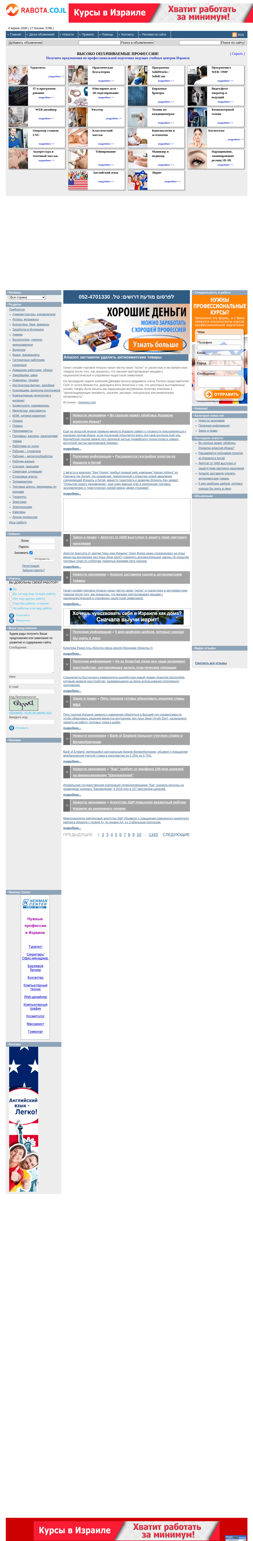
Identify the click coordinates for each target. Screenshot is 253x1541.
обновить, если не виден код (30, 712)
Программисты (23, 431)
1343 (153, 834)
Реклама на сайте (154, 34)
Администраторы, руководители (34, 314)
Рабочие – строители (27, 451)
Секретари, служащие (27, 471)
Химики (18, 334)
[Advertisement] (126, 515)
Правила (88, 34)
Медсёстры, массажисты (29, 410)
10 (139, 834)
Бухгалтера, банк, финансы (31, 324)
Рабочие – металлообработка (33, 456)
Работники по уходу (26, 446)
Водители (19, 350)
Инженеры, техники (26, 380)
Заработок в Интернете (28, 329)
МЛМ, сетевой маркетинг (29, 415)
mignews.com (87, 402)
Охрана (18, 420)
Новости (68, 34)
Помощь (107, 34)
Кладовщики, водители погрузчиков (36, 390)
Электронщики (22, 507)
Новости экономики (89, 415)
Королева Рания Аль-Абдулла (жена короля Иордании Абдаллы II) (108, 648)
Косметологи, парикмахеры (31, 405)
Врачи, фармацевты (26, 355)
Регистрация (30, 566)
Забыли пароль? (33, 570)
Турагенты (19, 497)
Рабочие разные (24, 461)
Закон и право (85, 537)
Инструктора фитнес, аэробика (33, 385)
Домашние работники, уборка (32, 370)
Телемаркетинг (23, 481)
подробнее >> (57, 76)
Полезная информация (92, 456)
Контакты (127, 34)
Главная (15, 34)
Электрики (20, 502)
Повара (18, 426)
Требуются (17, 309)
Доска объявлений (41, 34)
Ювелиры (19, 512)
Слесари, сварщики (26, 466)
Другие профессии (25, 517)
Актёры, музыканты (26, 319)
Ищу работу (18, 522)
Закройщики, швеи (25, 375)
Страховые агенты (25, 476)
